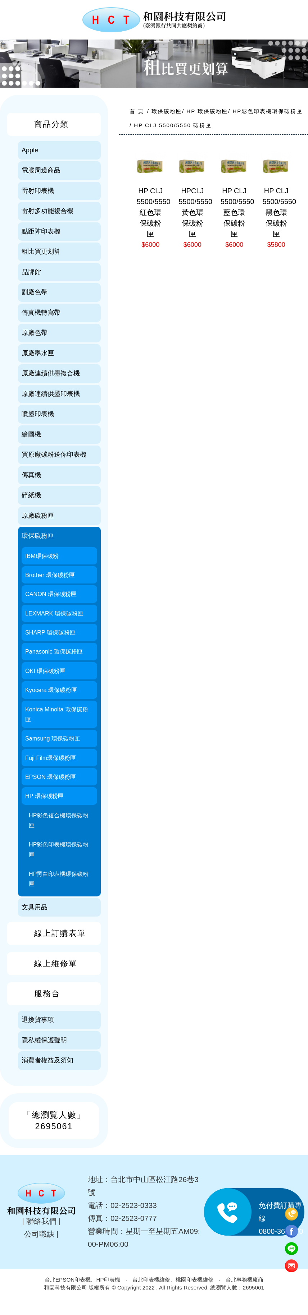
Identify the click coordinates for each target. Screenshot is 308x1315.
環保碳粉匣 (38, 535)
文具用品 (34, 907)
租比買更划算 (41, 251)
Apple (30, 150)
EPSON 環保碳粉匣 (50, 777)
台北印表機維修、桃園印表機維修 (172, 1280)
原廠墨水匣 (38, 353)
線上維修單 (55, 963)
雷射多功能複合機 (47, 210)
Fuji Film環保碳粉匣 (50, 758)
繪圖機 (31, 434)
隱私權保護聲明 (44, 1040)
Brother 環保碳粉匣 (50, 575)
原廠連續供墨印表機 (51, 393)
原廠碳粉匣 (38, 515)
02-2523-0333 (133, 1205)
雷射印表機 (38, 190)
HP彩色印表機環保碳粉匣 (59, 849)
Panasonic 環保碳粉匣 (54, 651)
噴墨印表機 (38, 413)
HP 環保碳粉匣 (44, 796)
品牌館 (31, 272)
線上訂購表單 (60, 933)
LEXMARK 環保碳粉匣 (54, 613)
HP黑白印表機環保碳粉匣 (59, 879)
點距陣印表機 (41, 231)
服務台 (47, 993)
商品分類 (51, 124)
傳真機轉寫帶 (41, 312)
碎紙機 (31, 495)
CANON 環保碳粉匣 (51, 594)
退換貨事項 (38, 1019)
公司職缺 (39, 1234)
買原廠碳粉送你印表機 (54, 454)
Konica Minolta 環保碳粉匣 (56, 714)
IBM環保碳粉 (42, 556)
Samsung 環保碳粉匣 (52, 738)
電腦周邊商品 (41, 170)
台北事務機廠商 (244, 1280)
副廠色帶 (34, 292)
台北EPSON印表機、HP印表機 (82, 1280)
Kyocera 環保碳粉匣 (51, 690)
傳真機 (31, 475)
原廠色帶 (34, 332)
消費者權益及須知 (47, 1060)
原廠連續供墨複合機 (51, 373)
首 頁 (137, 111)
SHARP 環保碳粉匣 (50, 632)
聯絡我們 (41, 1221)
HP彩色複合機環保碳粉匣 (59, 820)
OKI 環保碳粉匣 (45, 671)
